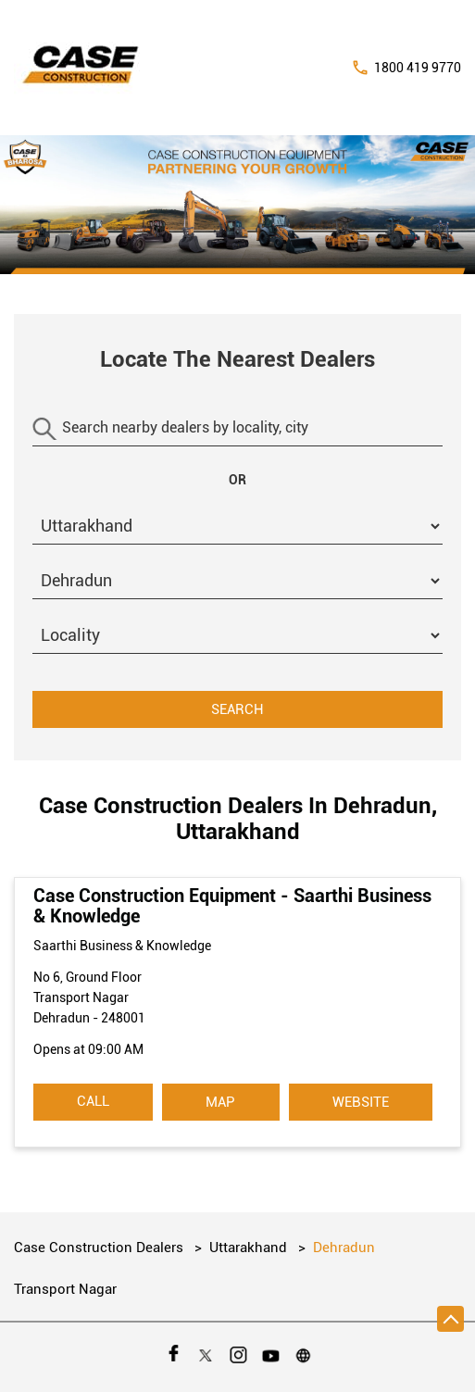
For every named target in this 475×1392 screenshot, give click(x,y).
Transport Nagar (65, 1289)
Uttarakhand (248, 1247)
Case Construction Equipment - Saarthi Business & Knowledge (232, 905)
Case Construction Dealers (100, 1247)
